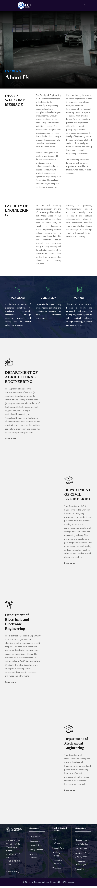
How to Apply (81, 850)
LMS (54, 840)
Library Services (36, 851)
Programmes (34, 838)
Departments (34, 842)
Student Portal (58, 849)
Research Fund (35, 847)
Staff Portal (57, 845)
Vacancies (56, 869)
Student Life (80, 870)
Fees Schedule (81, 846)
